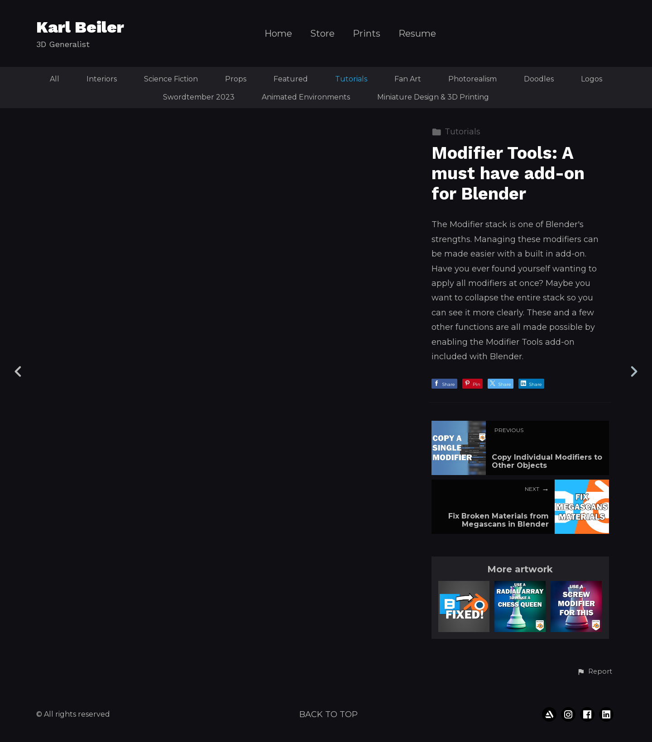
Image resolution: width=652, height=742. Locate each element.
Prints (366, 34)
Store (322, 34)
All (54, 79)
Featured (290, 79)
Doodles (539, 79)
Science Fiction (171, 79)
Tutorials (351, 79)
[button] (594, 672)
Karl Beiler (80, 27)
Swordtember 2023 (199, 97)
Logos (591, 79)
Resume (417, 34)
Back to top (328, 714)
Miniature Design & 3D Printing (433, 97)
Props (235, 79)
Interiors (101, 79)
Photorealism (472, 79)
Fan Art (407, 79)
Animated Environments (306, 97)
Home (278, 34)
